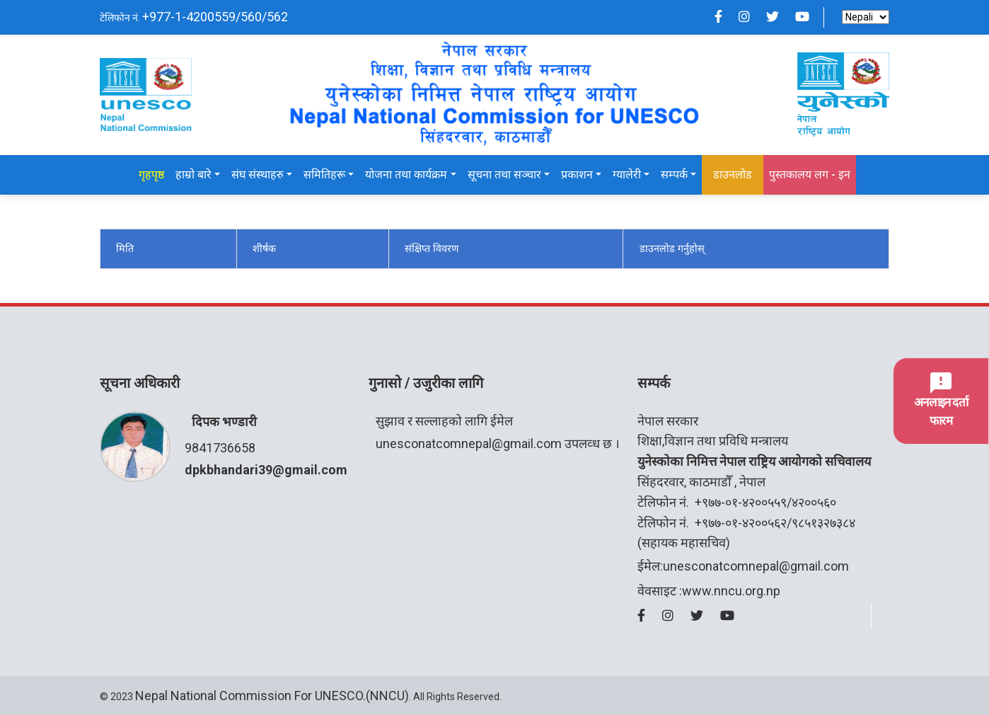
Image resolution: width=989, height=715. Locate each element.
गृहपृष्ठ (151, 174)
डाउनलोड (732, 174)
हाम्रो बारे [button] (193, 174)
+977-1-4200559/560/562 (215, 16)
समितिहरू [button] (324, 174)
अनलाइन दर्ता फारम (941, 400)
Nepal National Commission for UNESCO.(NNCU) (272, 695)
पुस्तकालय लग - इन (809, 174)
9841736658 (220, 447)
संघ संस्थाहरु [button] (257, 174)
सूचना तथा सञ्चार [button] (504, 174)
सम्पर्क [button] (674, 174)
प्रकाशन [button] (577, 174)
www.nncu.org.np (731, 590)
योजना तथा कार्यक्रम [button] (406, 174)
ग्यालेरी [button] (627, 174)
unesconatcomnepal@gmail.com (469, 443)
